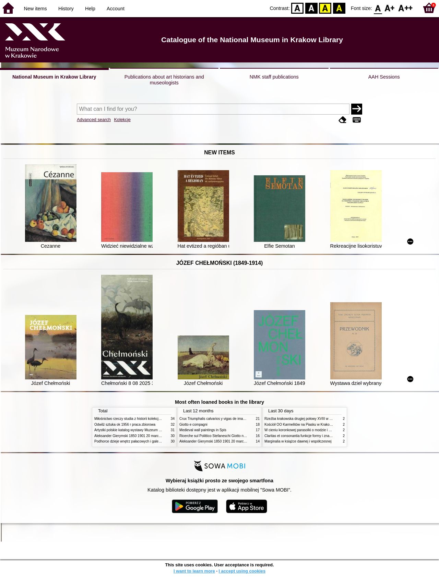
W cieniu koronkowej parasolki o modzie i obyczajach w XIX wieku (315, 430)
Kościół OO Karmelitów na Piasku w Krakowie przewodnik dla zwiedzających (323, 424)
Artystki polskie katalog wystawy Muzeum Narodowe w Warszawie (144, 430)
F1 (390, 8)
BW (311, 8)
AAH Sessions (384, 77)
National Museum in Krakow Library (54, 77)
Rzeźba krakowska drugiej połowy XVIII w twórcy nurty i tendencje (315, 419)
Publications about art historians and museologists (164, 79)
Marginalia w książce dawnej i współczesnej (298, 441)
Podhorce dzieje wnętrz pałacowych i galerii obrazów (134, 441)
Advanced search (94, 119)
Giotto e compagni (193, 424)
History (66, 8)
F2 (405, 8)
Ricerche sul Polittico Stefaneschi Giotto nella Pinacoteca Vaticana (230, 436)
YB (325, 8)
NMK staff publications (274, 77)
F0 (378, 8)
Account (115, 8)
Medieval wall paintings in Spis (202, 430)
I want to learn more (194, 571)
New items (35, 8)
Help (90, 8)
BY (339, 8)
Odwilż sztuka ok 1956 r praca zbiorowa (124, 424)
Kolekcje (122, 119)
